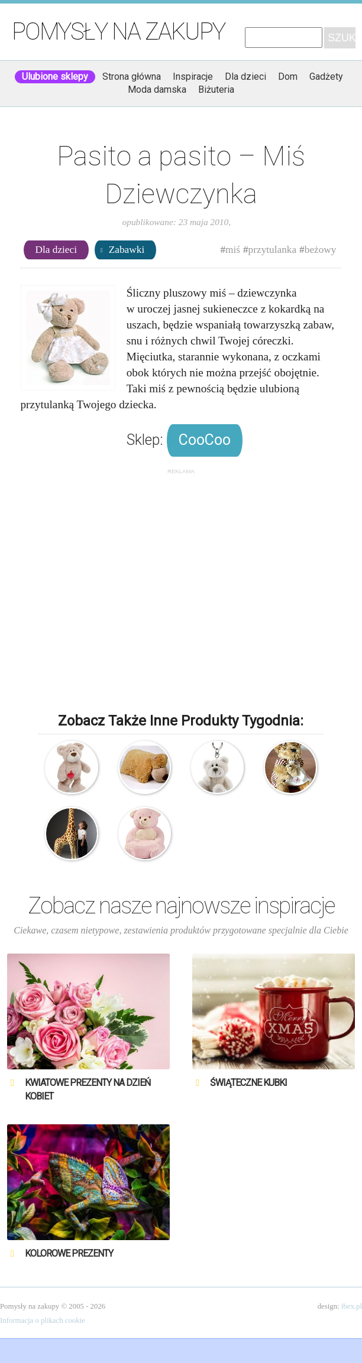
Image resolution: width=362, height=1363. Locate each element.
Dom (288, 76)
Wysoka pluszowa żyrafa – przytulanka (71, 833)
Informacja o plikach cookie (42, 1320)
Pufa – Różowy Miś (145, 833)
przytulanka (272, 249)
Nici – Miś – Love (71, 767)
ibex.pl (351, 1306)
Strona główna (131, 76)
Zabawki (126, 249)
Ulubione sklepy (55, 76)
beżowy (321, 249)
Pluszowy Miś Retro (290, 767)
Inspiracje (193, 76)
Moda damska (157, 89)
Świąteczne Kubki (248, 1082)
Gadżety (326, 76)
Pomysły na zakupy (118, 31)
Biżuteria (216, 89)
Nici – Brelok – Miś (217, 767)
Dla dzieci (245, 76)
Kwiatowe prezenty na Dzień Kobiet (87, 1089)
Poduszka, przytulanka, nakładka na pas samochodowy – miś (145, 767)
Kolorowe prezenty (69, 1253)
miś (232, 249)
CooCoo (205, 439)
